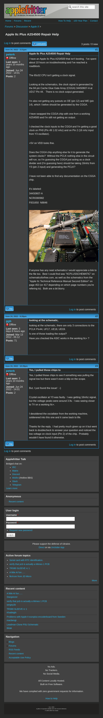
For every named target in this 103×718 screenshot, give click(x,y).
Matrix (15, 471)
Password (12, 522)
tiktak (9, 628)
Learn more (11, 488)
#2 (96, 316)
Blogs (11, 642)
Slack (15, 481)
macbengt (11, 620)
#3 (96, 366)
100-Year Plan (80, 21)
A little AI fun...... (17, 572)
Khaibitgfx (11, 612)
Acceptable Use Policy (20, 657)
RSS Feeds (14, 649)
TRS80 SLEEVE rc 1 (19, 568)
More (94, 580)
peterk (10, 54)
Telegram (16, 485)
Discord (16, 474)
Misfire (15, 478)
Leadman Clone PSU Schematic (22, 624)
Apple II (35, 26)
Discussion (22, 26)
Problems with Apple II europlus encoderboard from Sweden (36, 617)
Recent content (16, 501)
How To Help (64, 21)
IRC (14, 467)
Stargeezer (12, 597)
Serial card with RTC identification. (26, 560)
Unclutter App (57, 547)
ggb (8, 321)
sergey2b (11, 605)
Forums (17, 21)
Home (8, 21)
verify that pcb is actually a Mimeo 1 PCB (29, 564)
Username (12, 515)
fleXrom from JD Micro (20, 576)
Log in (7, 43)
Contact (94, 21)
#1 (96, 49)
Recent (27, 21)
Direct (41, 547)
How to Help (51, 698)
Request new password (20, 530)
